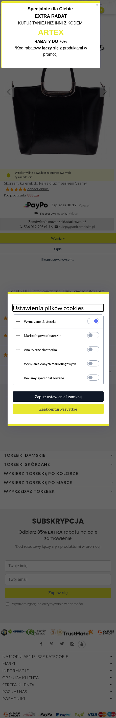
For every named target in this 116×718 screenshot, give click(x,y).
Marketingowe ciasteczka (42, 336)
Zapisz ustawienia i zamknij (58, 396)
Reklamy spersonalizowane (44, 378)
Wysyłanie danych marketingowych (50, 364)
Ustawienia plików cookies (48, 307)
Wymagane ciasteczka (40, 322)
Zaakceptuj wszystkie (58, 409)
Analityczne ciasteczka (40, 350)
